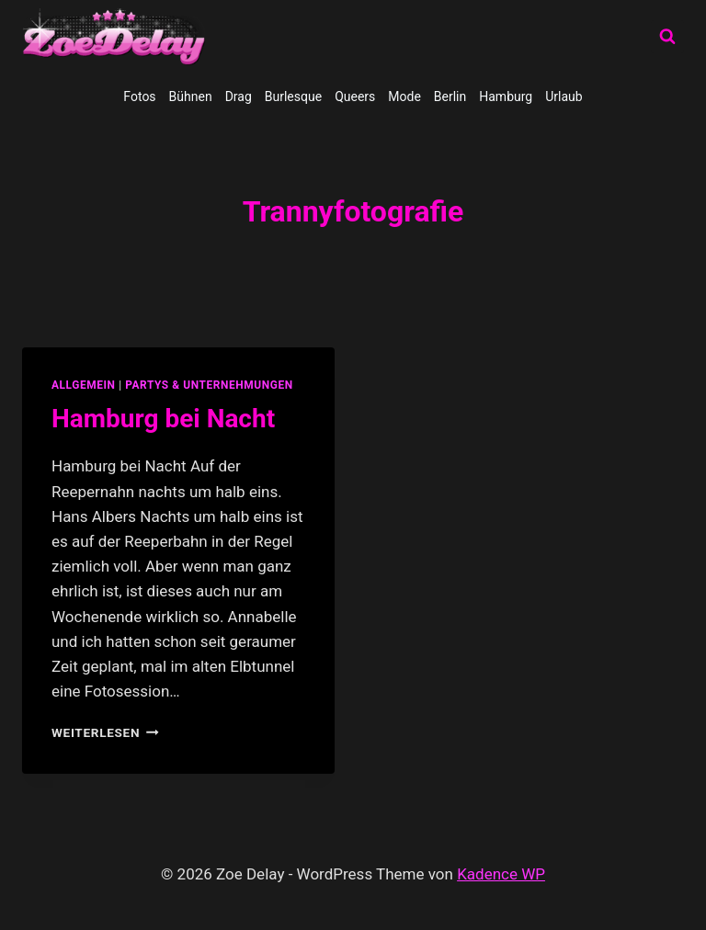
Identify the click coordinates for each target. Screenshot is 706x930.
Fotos (139, 96)
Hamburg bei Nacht (163, 418)
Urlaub (563, 96)
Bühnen (190, 96)
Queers (355, 96)
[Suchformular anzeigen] (667, 36)
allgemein (83, 385)
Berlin (450, 96)
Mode (404, 96)
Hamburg (505, 96)
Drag (238, 96)
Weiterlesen (105, 732)
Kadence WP (501, 874)
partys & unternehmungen (208, 385)
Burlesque (293, 96)
